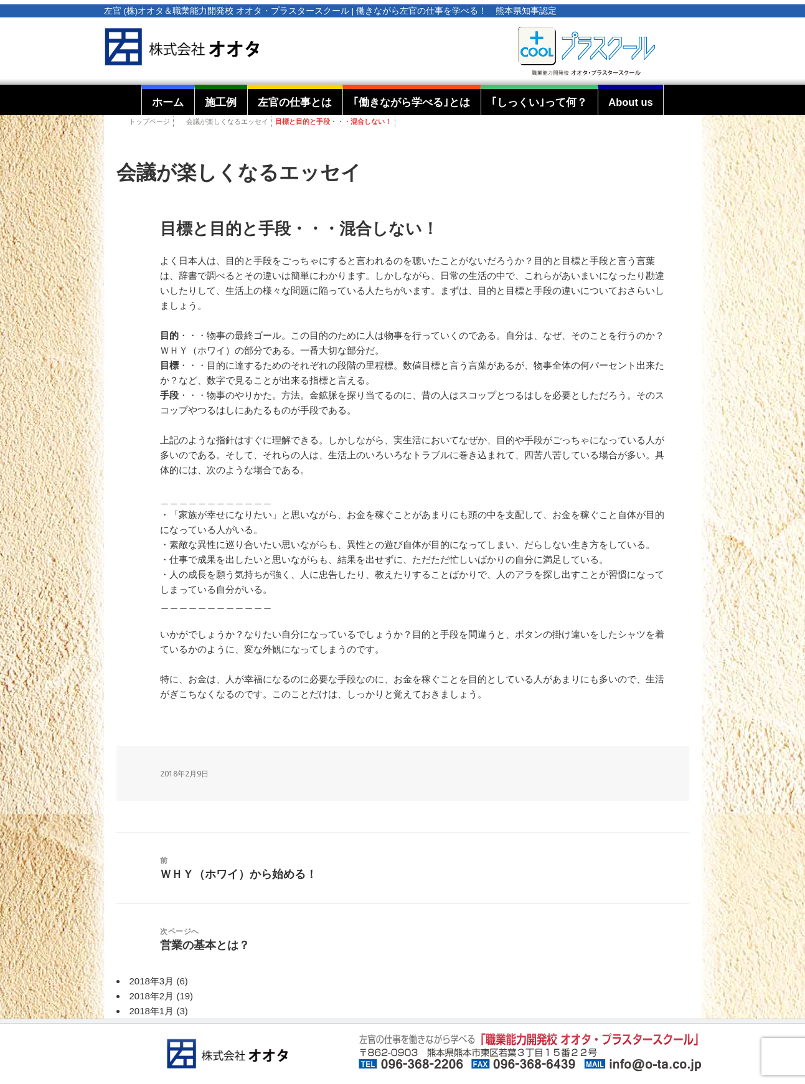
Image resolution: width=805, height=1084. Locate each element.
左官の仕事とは (295, 102)
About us (630, 102)
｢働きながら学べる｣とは (411, 102)
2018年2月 (151, 996)
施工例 (221, 102)
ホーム (168, 102)
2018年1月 (151, 1011)
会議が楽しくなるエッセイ (227, 121)
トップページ (149, 121)
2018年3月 (151, 981)
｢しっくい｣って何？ (539, 102)
